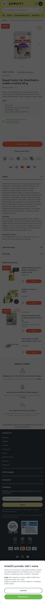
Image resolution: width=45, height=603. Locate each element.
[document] (23, 582)
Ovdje (6, 577)
